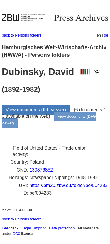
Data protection (62, 228)
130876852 (41, 169)
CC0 (16, 233)
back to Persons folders (21, 35)
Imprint (40, 228)
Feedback (10, 228)
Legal (26, 228)
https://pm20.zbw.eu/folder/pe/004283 (68, 185)
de (106, 35)
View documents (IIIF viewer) (36, 109)
